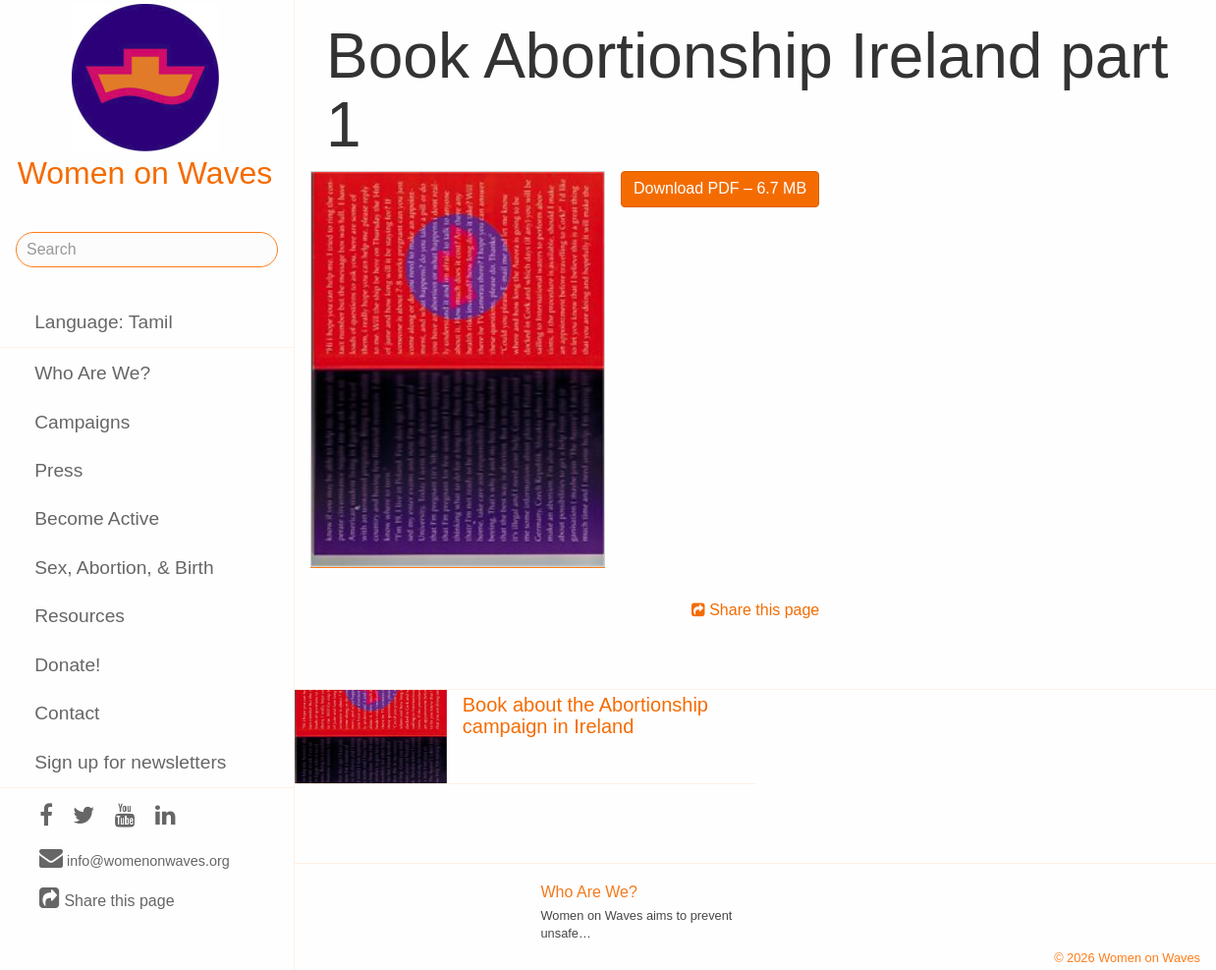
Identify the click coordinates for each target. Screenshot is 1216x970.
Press (58, 470)
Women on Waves (145, 97)
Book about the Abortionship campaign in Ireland (585, 715)
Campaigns (82, 422)
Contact (66, 713)
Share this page (107, 899)
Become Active (96, 518)
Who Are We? (92, 373)
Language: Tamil (103, 322)
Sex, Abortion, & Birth (123, 567)
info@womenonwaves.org (134, 860)
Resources (79, 615)
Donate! (67, 665)
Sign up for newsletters (130, 762)
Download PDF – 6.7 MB (720, 188)
